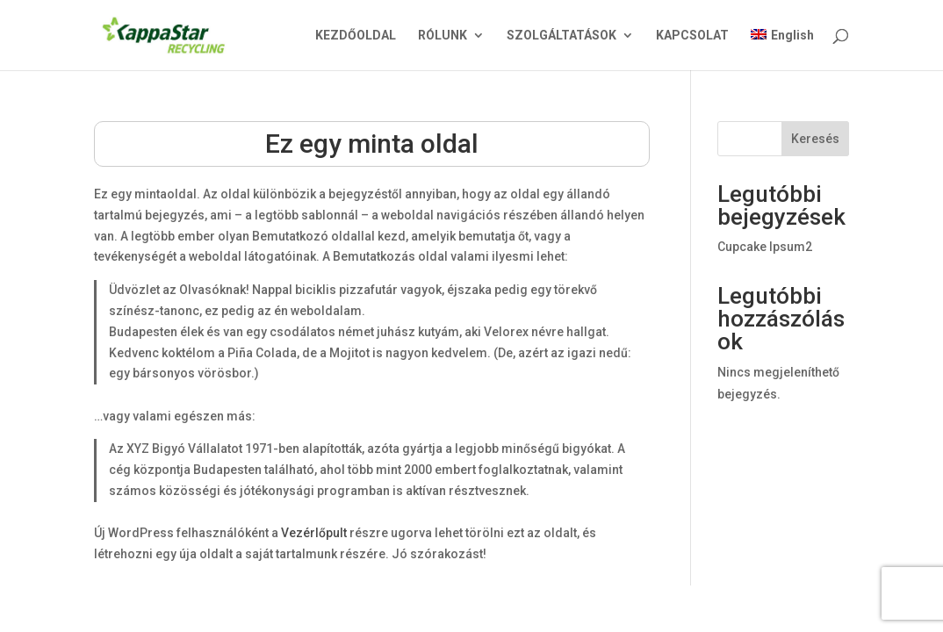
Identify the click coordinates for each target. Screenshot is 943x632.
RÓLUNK (442, 35)
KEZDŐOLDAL (355, 35)
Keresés (815, 139)
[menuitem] (782, 49)
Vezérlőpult (314, 533)
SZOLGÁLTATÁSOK (561, 35)
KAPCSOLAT (692, 35)
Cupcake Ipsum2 (764, 247)
